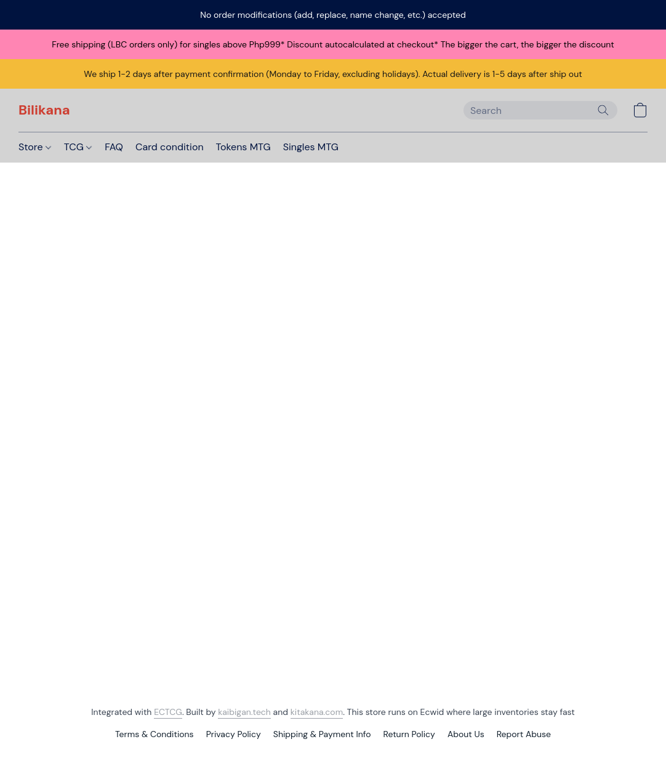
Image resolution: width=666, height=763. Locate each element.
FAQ (114, 146)
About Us (465, 734)
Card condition (169, 146)
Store (34, 146)
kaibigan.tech (244, 711)
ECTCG (168, 711)
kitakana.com (317, 711)
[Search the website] (603, 110)
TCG (78, 146)
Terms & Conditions (154, 734)
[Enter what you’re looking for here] (540, 110)
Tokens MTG (243, 146)
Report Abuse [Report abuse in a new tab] (524, 734)
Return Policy (409, 734)
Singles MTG (311, 146)
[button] (44, 110)
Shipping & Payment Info (322, 734)
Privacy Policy (233, 734)
